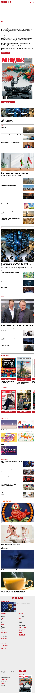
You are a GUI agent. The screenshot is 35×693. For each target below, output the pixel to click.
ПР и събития (21, 616)
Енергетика (3, 628)
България (3, 613)
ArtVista (2, 296)
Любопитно (21, 618)
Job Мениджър (4, 636)
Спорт (20, 630)
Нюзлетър (22, 634)
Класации (20, 621)
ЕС (1, 622)
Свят (1, 463)
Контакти (3, 648)
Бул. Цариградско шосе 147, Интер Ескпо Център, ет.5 (8, 685)
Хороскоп (20, 622)
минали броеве (4, 387)
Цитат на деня (22, 625)
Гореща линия (4, 645)
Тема (2, 125)
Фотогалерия (21, 619)
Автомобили (22, 629)
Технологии (4, 638)
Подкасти (3, 643)
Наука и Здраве (22, 627)
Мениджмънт (4, 632)
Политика (3, 614)
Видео (20, 632)
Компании (3, 627)
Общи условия (3, 674)
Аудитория (3, 671)
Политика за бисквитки (5, 677)
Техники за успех (4, 635)
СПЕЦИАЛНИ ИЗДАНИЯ (5, 355)
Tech (2, 227)
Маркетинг (2, 494)
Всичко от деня (5, 601)
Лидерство (3, 633)
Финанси (3, 626)
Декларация (3, 672)
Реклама (20, 614)
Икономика (3, 630)
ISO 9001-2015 (13, 671)
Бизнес (2, 624)
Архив (2, 646)
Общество (3, 616)
